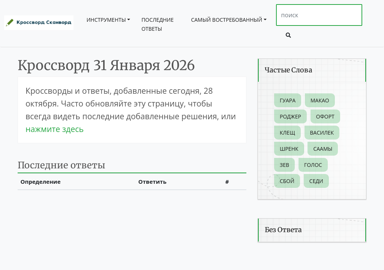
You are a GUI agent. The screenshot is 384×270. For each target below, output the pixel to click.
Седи (316, 180)
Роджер (290, 116)
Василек (322, 132)
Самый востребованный (226, 19)
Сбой (287, 180)
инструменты (106, 19)
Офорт (325, 116)
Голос (313, 164)
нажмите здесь (55, 128)
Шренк (289, 148)
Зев (284, 164)
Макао (319, 100)
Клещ (287, 132)
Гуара (288, 100)
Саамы (322, 148)
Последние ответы (157, 24)
